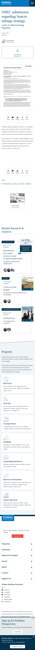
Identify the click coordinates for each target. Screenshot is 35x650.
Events (4, 561)
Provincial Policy (7, 184)
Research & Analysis (10, 555)
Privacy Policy (20, 642)
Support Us (6, 578)
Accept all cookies (17, 646)
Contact (5, 573)
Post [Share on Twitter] (8, 118)
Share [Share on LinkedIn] (17, 118)
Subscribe (6, 601)
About (4, 567)
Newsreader (7, 599)
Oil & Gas (21, 184)
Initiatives (6, 550)
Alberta (15, 184)
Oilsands (28, 184)
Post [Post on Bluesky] (12, 118)
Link (26, 118)
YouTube (6, 594)
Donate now (17, 536)
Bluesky (5, 590)
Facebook (6, 597)
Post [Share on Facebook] (22, 118)
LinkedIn (6, 592)
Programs (6, 544)
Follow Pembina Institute (12, 584)
